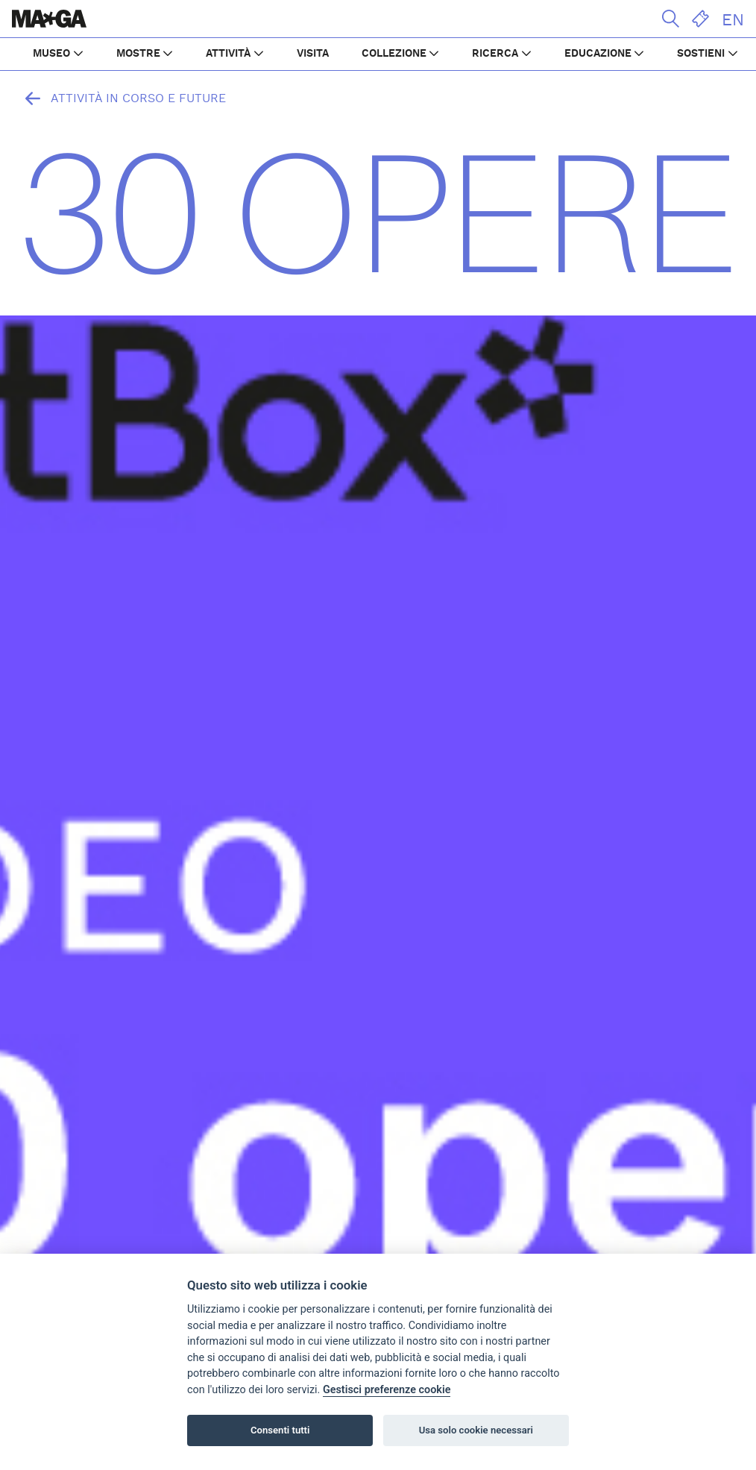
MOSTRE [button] (138, 53)
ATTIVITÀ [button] (228, 53)
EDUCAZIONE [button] (597, 53)
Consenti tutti (280, 1430)
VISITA (313, 53)
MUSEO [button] (51, 53)
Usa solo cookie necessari (476, 1430)
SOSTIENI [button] (701, 53)
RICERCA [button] (495, 53)
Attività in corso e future (122, 98)
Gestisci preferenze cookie (387, 1389)
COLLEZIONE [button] (394, 53)
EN (733, 20)
